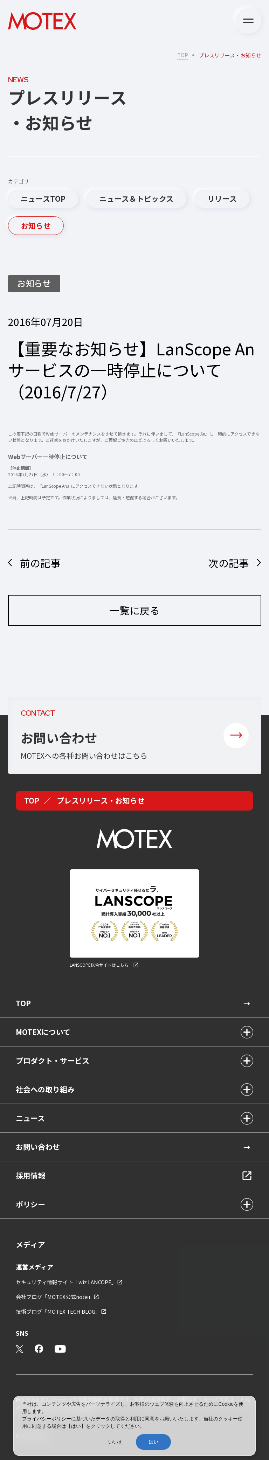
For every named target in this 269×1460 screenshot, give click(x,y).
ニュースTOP (43, 198)
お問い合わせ (38, 1146)
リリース (222, 198)
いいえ (115, 1442)
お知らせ (36, 225)
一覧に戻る (134, 620)
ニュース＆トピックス (136, 198)
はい (153, 1442)
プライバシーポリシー (46, 1418)
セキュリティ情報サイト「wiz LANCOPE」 (66, 1282)
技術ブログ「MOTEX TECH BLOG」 (58, 1311)
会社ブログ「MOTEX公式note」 (54, 1296)
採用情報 (30, 1175)
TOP (182, 54)
